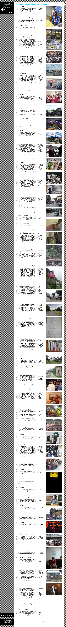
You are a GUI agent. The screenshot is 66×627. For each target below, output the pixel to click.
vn (64, 4)
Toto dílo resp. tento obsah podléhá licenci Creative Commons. (31, 621)
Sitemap (10, 622)
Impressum (6, 622)
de (64, 2)
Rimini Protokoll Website (7, 620)
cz (64, 3)
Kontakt (10, 621)
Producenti (6, 621)
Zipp (11, 623)
